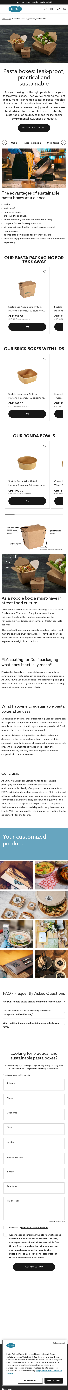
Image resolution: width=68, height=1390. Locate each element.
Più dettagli (13, 1201)
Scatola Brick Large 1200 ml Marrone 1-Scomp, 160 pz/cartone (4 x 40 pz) (26, 396)
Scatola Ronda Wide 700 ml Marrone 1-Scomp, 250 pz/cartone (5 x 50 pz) (26, 483)
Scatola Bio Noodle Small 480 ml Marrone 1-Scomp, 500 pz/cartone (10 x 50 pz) (26, 309)
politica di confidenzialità (34, 1227)
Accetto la (29, 1227)
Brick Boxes (52, 143)
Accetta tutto (53, 1380)
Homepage (6, 19)
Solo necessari (59, 1343)
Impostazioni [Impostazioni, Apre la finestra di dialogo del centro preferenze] (30, 1380)
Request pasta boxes (34, 128)
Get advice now (34, 1267)
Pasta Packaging (32, 143)
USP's (14, 143)
